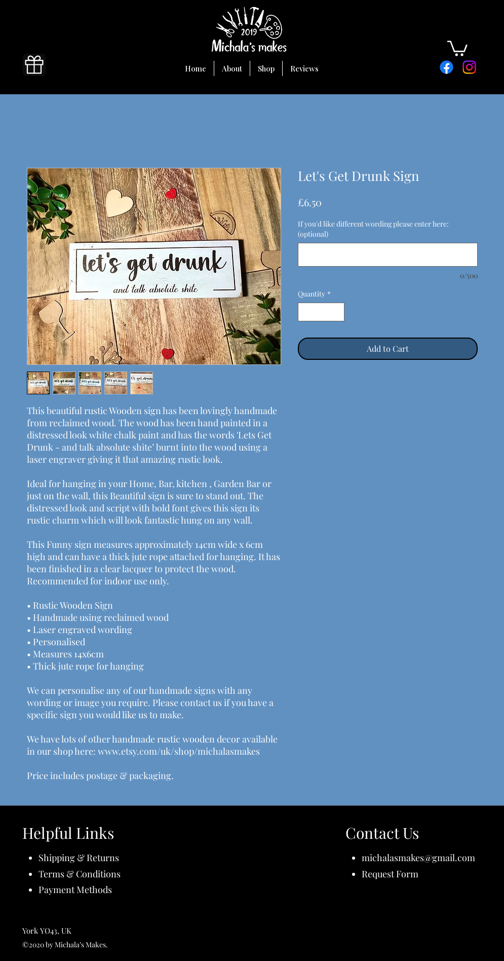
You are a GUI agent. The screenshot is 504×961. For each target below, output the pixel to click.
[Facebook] (446, 67)
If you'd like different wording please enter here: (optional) (373, 229)
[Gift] (34, 65)
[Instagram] (469, 67)
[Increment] (336, 312)
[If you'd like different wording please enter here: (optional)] (387, 254)
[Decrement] (305, 312)
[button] (457, 47)
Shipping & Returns (78, 858)
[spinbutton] (321, 312)
